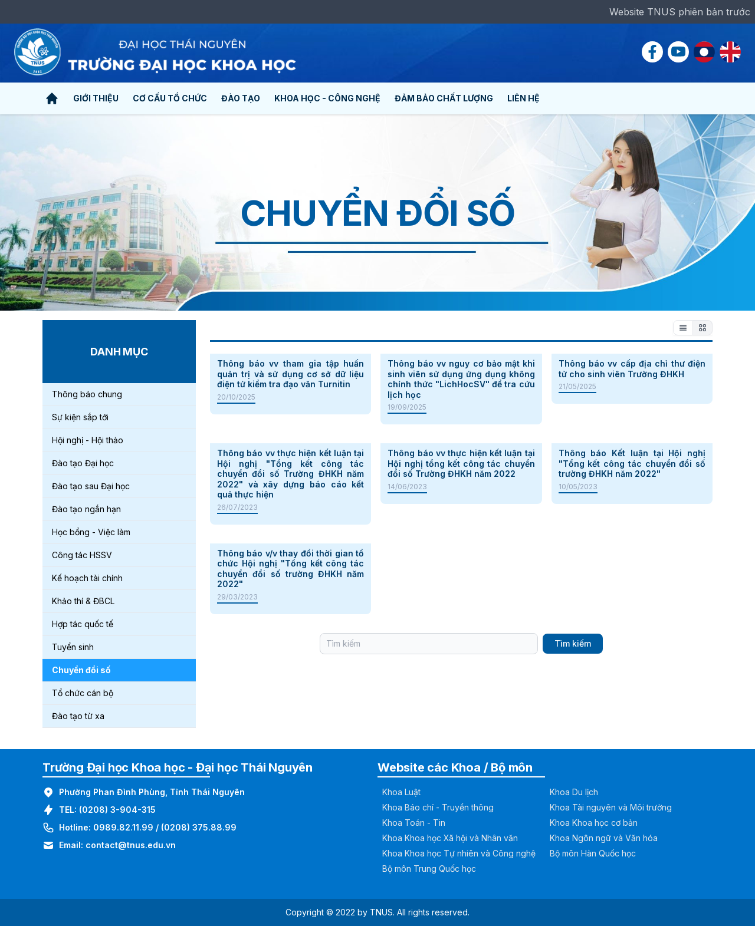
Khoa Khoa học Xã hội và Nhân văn (450, 838)
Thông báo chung (87, 394)
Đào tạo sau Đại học (91, 486)
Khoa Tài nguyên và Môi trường (611, 807)
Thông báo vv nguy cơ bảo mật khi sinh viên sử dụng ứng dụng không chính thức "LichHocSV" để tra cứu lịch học (461, 379)
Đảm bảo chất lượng (444, 98)
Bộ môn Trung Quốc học (429, 869)
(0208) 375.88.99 (199, 827)
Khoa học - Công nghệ (327, 98)
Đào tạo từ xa (78, 716)
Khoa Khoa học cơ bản (594, 823)
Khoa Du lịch (574, 792)
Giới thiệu (96, 98)
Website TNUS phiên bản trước (679, 12)
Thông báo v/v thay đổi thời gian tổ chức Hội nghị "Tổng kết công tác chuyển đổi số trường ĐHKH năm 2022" (290, 568)
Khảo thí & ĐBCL (83, 601)
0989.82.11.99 (123, 827)
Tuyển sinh (73, 647)
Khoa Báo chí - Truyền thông (438, 807)
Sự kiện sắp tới (80, 417)
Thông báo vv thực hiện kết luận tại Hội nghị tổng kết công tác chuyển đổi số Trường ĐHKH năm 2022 (461, 463)
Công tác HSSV (82, 555)
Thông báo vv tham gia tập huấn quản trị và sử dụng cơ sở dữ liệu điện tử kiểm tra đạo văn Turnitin (290, 373)
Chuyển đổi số (81, 670)
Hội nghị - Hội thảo (87, 440)
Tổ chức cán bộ (82, 693)
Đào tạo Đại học (83, 463)
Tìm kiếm (572, 643)
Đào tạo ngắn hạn (86, 509)
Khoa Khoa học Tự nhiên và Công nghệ (459, 853)
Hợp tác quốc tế (82, 624)
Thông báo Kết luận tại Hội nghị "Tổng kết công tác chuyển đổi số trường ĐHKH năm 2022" (632, 463)
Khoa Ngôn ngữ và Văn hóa (604, 838)
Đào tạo (240, 98)
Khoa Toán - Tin (413, 823)
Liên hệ (523, 98)
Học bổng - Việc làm (91, 532)
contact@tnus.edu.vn (131, 845)
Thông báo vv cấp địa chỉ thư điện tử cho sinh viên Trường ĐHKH (632, 368)
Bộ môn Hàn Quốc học (593, 853)
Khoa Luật (401, 792)
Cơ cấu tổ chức (170, 98)
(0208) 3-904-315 (117, 810)
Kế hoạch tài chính (87, 578)
